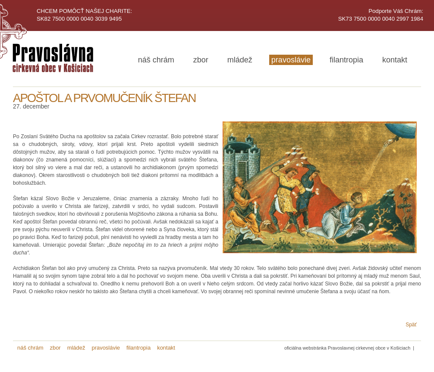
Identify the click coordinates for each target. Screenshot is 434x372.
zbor (200, 60)
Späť (411, 325)
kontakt (394, 60)
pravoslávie (291, 60)
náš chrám (156, 60)
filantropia (346, 60)
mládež (239, 60)
